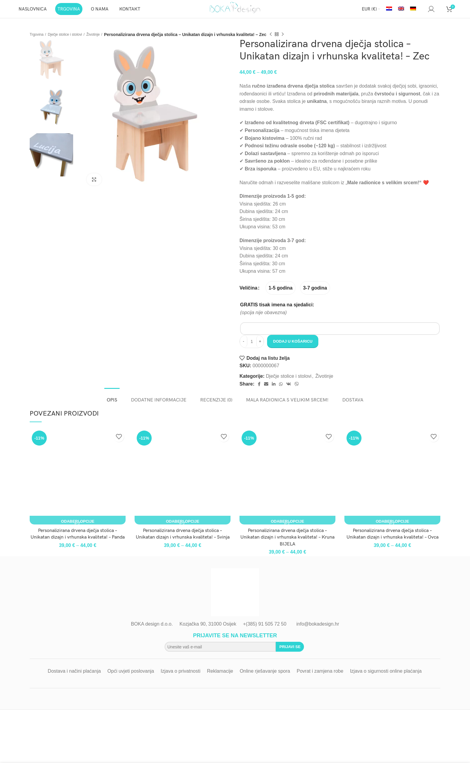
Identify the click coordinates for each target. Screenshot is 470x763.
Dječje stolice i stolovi (70, 40)
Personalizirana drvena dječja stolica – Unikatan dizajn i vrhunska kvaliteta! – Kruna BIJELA (287, 543)
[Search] (422, 12)
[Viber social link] (297, 390)
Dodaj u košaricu (292, 347)
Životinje (102, 40)
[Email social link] (266, 390)
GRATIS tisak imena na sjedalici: (277, 310)
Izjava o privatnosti (181, 677)
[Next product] (293, 41)
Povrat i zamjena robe (320, 677)
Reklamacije (220, 677)
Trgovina (38, 40)
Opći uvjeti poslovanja (130, 677)
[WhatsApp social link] (280, 390)
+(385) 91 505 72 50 (265, 629)
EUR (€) (369, 12)
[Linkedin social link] (273, 390)
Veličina (248, 293)
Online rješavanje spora (265, 677)
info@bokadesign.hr (317, 629)
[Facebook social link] (259, 390)
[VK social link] (288, 390)
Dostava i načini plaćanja (74, 677)
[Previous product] (281, 41)
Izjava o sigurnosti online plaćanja (385, 677)
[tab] (112, 403)
